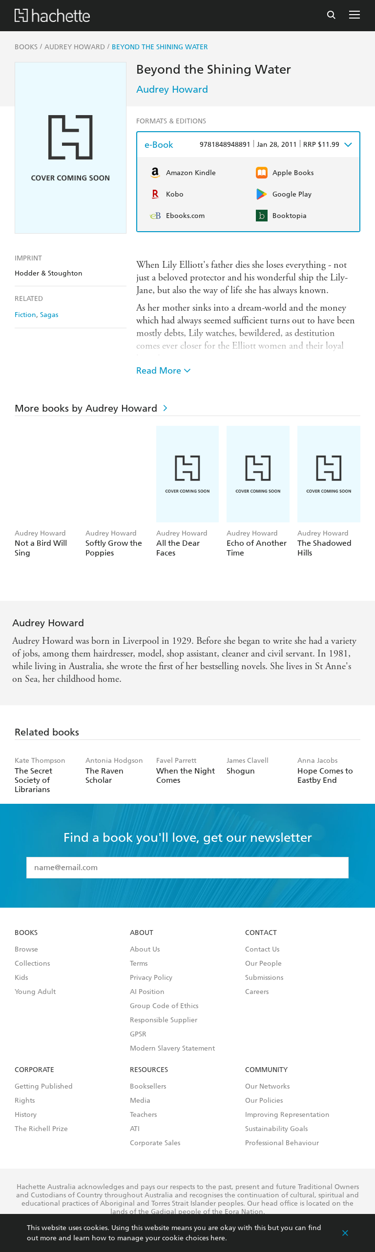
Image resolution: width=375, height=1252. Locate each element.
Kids (21, 977)
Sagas (49, 315)
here (217, 1238)
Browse (26, 949)
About (141, 933)
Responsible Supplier (163, 1020)
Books (26, 933)
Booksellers (148, 1086)
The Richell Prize (41, 1129)
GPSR (138, 1034)
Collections (32, 963)
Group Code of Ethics (164, 1006)
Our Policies (264, 1100)
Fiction (25, 315)
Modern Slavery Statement (172, 1048)
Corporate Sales (155, 1143)
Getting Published (44, 1086)
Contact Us (262, 949)
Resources (149, 1070)
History (26, 1115)
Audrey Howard (172, 89)
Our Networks (267, 1086)
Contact (261, 933)
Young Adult (35, 992)
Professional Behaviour (282, 1143)
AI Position (147, 992)
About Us (145, 949)
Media (140, 1100)
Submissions (264, 977)
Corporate (34, 1070)
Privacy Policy (151, 977)
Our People (263, 963)
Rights (25, 1100)
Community (266, 1070)
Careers (257, 992)
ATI (135, 1129)
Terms (138, 963)
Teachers (143, 1115)
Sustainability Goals (276, 1129)
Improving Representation (287, 1115)
